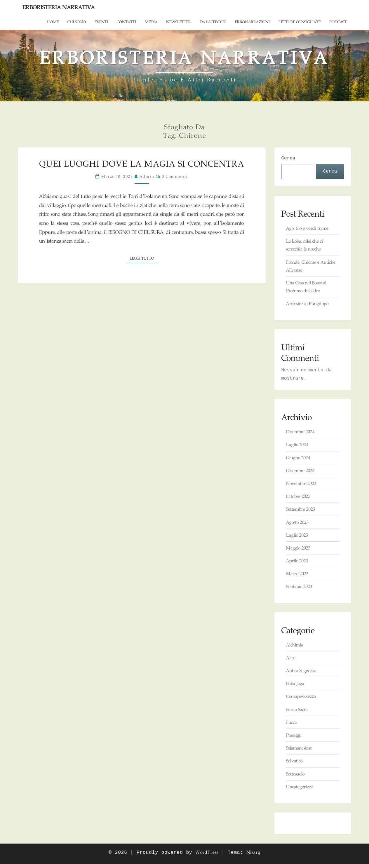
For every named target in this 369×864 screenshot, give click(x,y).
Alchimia (294, 645)
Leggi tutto (144, 257)
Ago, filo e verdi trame (307, 228)
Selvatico (294, 761)
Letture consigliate (300, 22)
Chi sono (76, 22)
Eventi (101, 22)
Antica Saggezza (301, 670)
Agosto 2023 (297, 522)
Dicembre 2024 (300, 431)
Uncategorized (300, 787)
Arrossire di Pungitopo (307, 303)
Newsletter (178, 22)
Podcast (338, 22)
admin (147, 176)
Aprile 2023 (297, 561)
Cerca (288, 158)
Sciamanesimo (299, 748)
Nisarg (253, 852)
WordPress (206, 852)
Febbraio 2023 (299, 586)
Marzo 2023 (297, 573)
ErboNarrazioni (252, 22)
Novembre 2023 (301, 483)
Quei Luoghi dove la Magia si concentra (141, 164)
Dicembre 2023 (300, 470)
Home (53, 22)
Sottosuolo (295, 774)
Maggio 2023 (298, 548)
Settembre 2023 (300, 509)
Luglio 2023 (297, 535)
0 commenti (175, 176)
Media (151, 22)
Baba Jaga (295, 683)
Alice (290, 657)
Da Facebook (213, 22)
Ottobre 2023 (298, 496)
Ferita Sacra (297, 709)
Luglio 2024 (297, 444)
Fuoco (291, 722)
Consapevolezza (301, 696)
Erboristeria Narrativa (58, 7)
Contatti (126, 22)
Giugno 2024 (298, 457)
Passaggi (294, 735)
